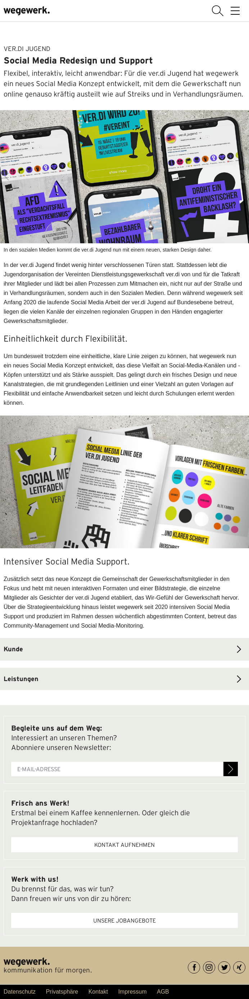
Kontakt (98, 992)
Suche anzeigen (217, 11)
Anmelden (230, 769)
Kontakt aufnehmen (124, 844)
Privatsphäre (62, 992)
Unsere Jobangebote (124, 920)
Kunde (13, 649)
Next (242, 176)
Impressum (132, 992)
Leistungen (21, 678)
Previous (6, 176)
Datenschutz (20, 992)
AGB (163, 992)
